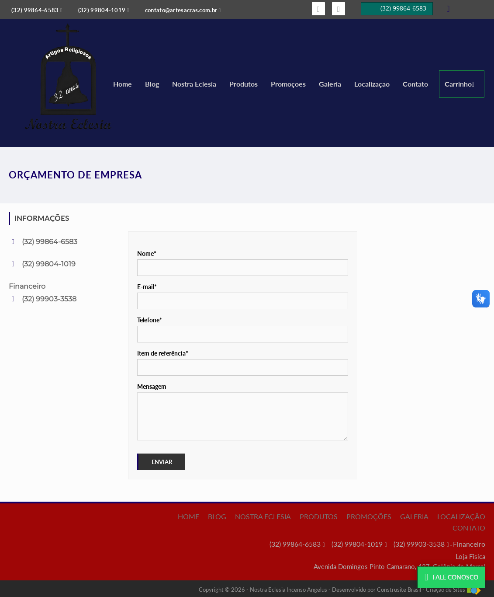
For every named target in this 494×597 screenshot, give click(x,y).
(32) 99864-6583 (49, 241)
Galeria (330, 84)
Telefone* (149, 320)
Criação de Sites (445, 589)
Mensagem (151, 386)
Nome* (146, 253)
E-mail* (147, 286)
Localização (372, 84)
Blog (152, 84)
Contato (415, 84)
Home (122, 84)
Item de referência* (162, 353)
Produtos (243, 84)
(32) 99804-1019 (49, 264)
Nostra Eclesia (194, 84)
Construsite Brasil (399, 589)
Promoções (288, 84)
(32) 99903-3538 (49, 299)
